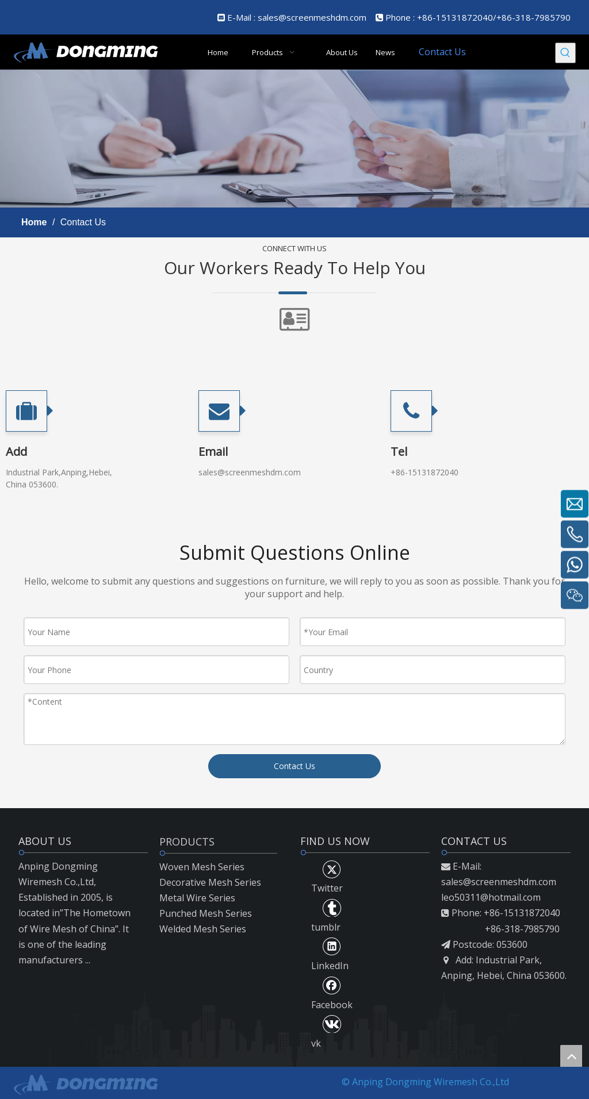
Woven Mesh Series (201, 866)
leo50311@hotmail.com (491, 897)
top (571, 1056)
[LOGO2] (85, 1083)
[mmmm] (294, 138)
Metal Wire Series (197, 898)
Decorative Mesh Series (210, 882)
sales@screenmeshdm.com (312, 17)
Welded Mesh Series (202, 929)
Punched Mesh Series (205, 913)
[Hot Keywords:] (565, 53)
